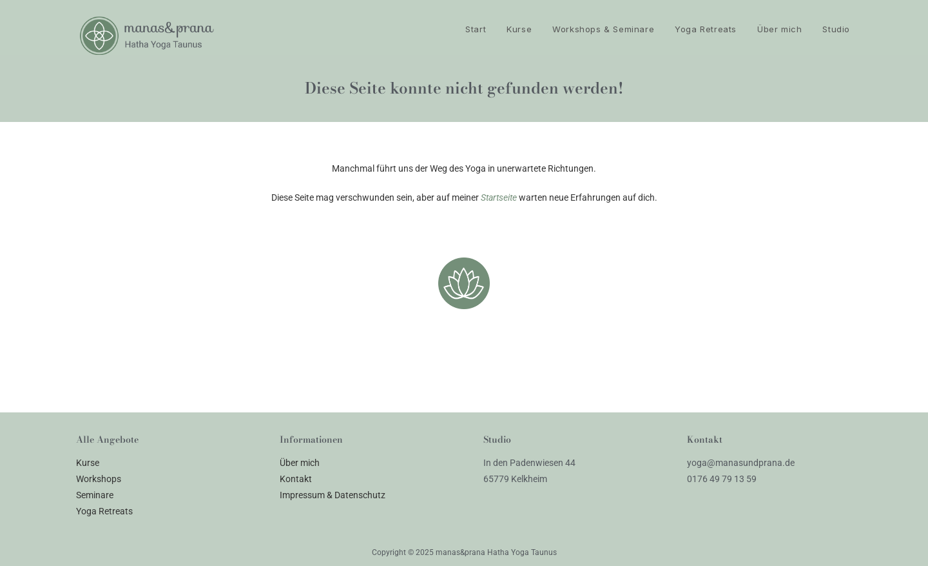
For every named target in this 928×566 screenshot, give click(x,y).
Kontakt (296, 479)
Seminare (94, 495)
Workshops (98, 479)
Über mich (300, 463)
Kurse (87, 463)
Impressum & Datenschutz (332, 495)
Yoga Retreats (104, 511)
